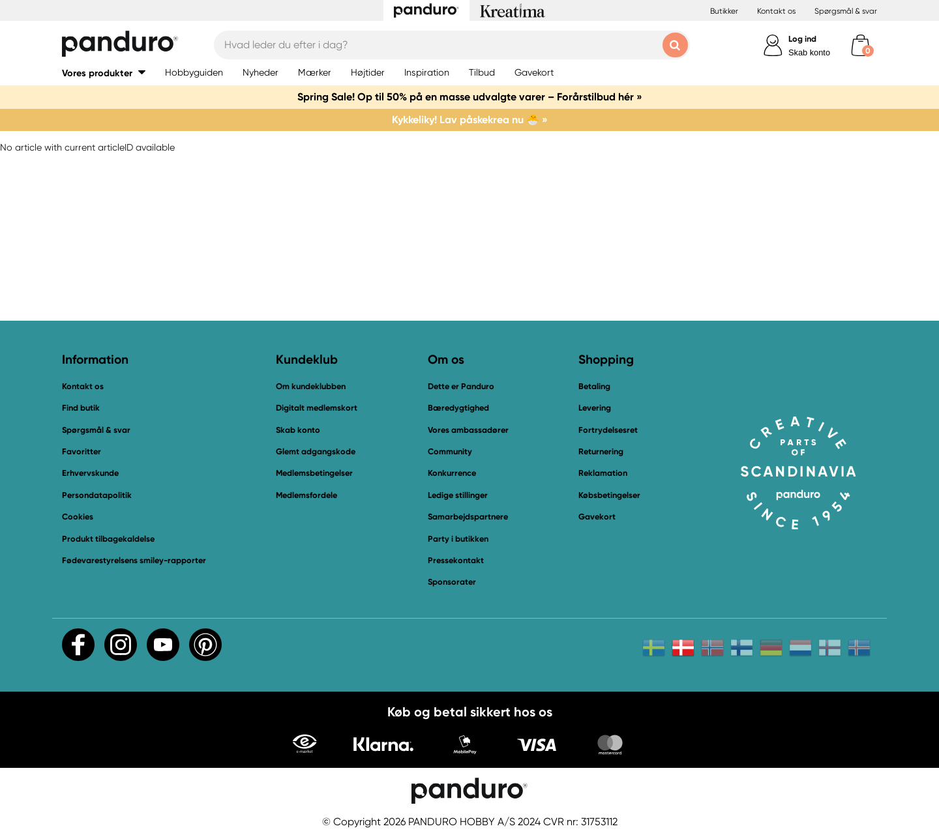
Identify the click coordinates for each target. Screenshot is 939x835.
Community (450, 451)
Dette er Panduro (461, 386)
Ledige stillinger (458, 495)
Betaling (594, 386)
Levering (594, 408)
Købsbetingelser (609, 495)
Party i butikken (458, 539)
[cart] (860, 45)
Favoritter (81, 451)
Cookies (77, 516)
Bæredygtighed (458, 408)
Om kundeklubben (311, 386)
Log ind (802, 39)
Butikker (724, 11)
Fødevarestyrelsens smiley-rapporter (134, 560)
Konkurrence (452, 473)
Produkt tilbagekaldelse (108, 539)
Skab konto (809, 52)
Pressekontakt (456, 560)
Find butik (81, 408)
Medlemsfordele (306, 495)
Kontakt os (776, 11)
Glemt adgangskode (315, 451)
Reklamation (602, 473)
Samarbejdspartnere (468, 516)
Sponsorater (452, 582)
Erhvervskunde (90, 473)
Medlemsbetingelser (314, 473)
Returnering (600, 451)
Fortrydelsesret (608, 430)
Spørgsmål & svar (845, 11)
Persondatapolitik (97, 495)
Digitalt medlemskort (316, 408)
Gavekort (597, 516)
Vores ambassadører (468, 430)
